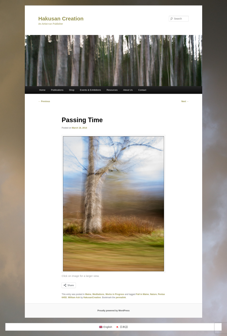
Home (42, 90)
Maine (88, 294)
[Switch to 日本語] (122, 326)
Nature (153, 294)
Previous (44, 101)
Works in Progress (115, 294)
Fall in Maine (142, 294)
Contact (142, 90)
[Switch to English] (105, 326)
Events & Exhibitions (90, 90)
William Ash (74, 297)
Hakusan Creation (61, 18)
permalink (121, 297)
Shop (71, 90)
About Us (128, 90)
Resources (112, 90)
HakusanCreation (92, 297)
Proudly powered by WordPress (113, 310)
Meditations (98, 294)
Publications (57, 90)
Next (185, 101)
